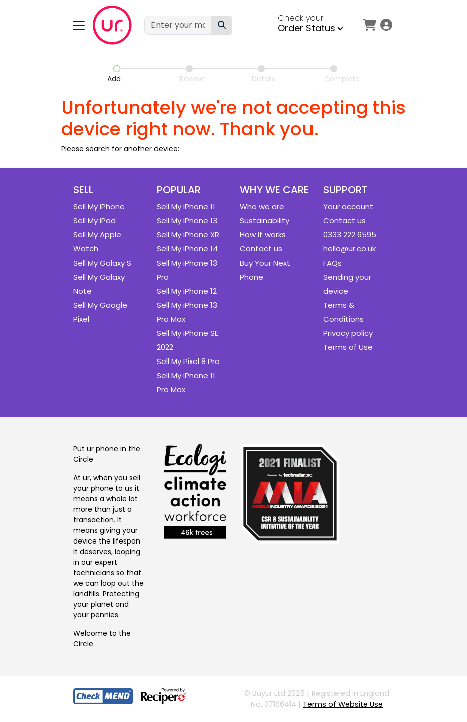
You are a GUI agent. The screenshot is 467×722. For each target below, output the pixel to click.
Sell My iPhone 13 (187, 220)
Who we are (262, 206)
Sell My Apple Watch (97, 241)
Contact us (261, 248)
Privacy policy (348, 333)
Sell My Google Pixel (100, 312)
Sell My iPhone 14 (187, 248)
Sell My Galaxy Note (99, 284)
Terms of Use (348, 347)
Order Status (310, 28)
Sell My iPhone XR (188, 234)
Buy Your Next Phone (265, 270)
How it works (263, 234)
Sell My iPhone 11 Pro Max (186, 382)
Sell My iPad (94, 220)
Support (345, 190)
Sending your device (347, 284)
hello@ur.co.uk (349, 248)
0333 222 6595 (349, 234)
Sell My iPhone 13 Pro (187, 270)
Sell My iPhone (99, 206)
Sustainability (264, 220)
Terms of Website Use (343, 704)
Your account (348, 206)
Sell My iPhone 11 (186, 206)
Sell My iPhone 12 (187, 291)
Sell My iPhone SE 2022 (187, 340)
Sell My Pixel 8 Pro (188, 361)
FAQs (332, 263)
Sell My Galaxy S (102, 263)
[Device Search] (221, 25)
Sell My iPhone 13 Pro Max (187, 312)
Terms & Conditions (343, 312)
